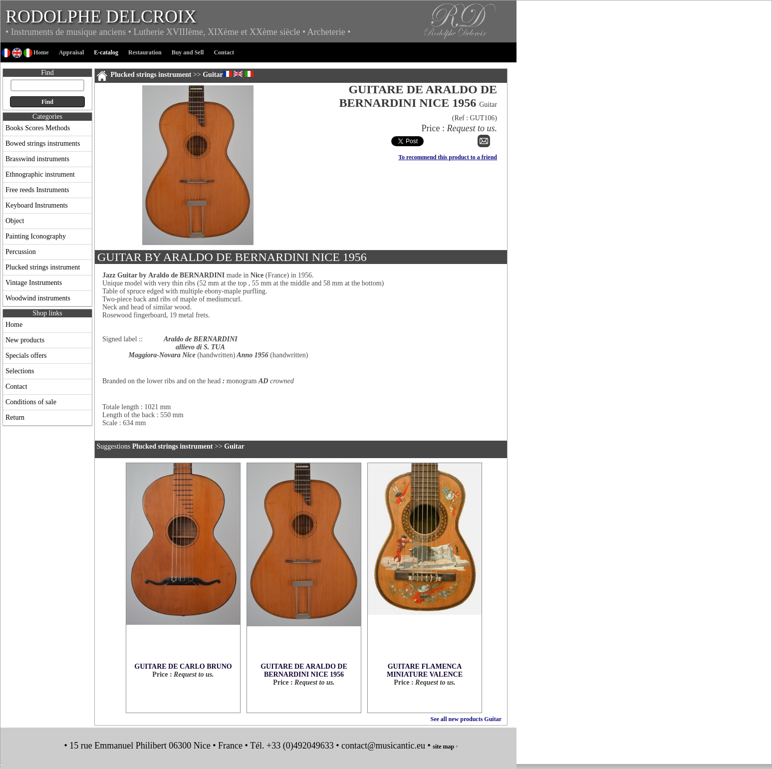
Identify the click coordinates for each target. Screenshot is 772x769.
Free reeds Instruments (37, 190)
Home (13, 324)
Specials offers (26, 355)
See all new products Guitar (466, 719)
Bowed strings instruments (42, 143)
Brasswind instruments (37, 159)
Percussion (20, 252)
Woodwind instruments (37, 298)
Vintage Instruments (33, 282)
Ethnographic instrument (40, 174)
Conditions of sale (30, 402)
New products (24, 340)
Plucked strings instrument (42, 267)
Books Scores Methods (37, 128)
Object (14, 221)
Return (14, 417)
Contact (16, 386)
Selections (19, 371)
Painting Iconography (35, 236)
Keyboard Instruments (36, 205)
